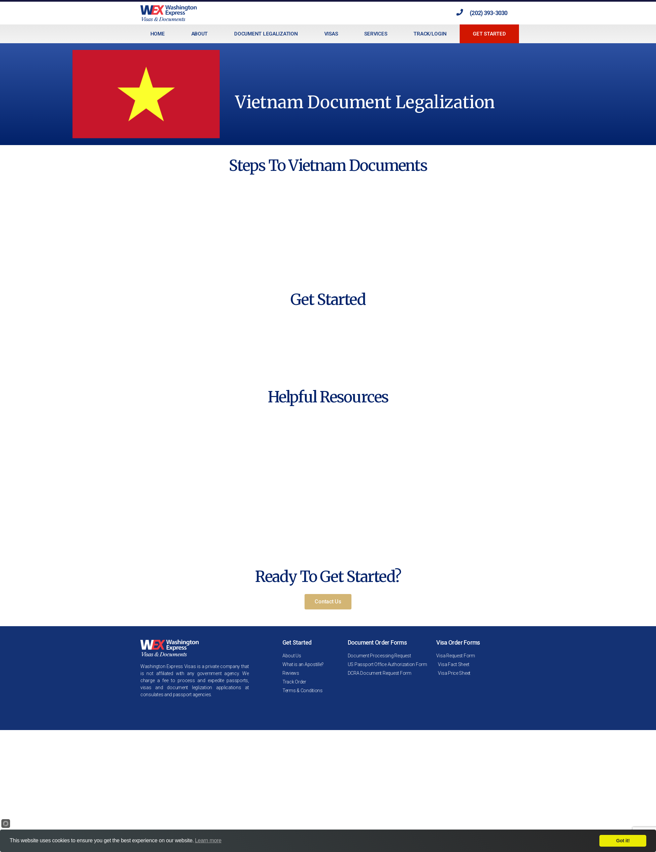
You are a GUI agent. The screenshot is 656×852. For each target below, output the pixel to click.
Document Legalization (266, 34)
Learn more (208, 840)
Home (157, 34)
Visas (331, 34)
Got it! (623, 840)
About (199, 34)
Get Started (489, 34)
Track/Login (429, 34)
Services (375, 34)
